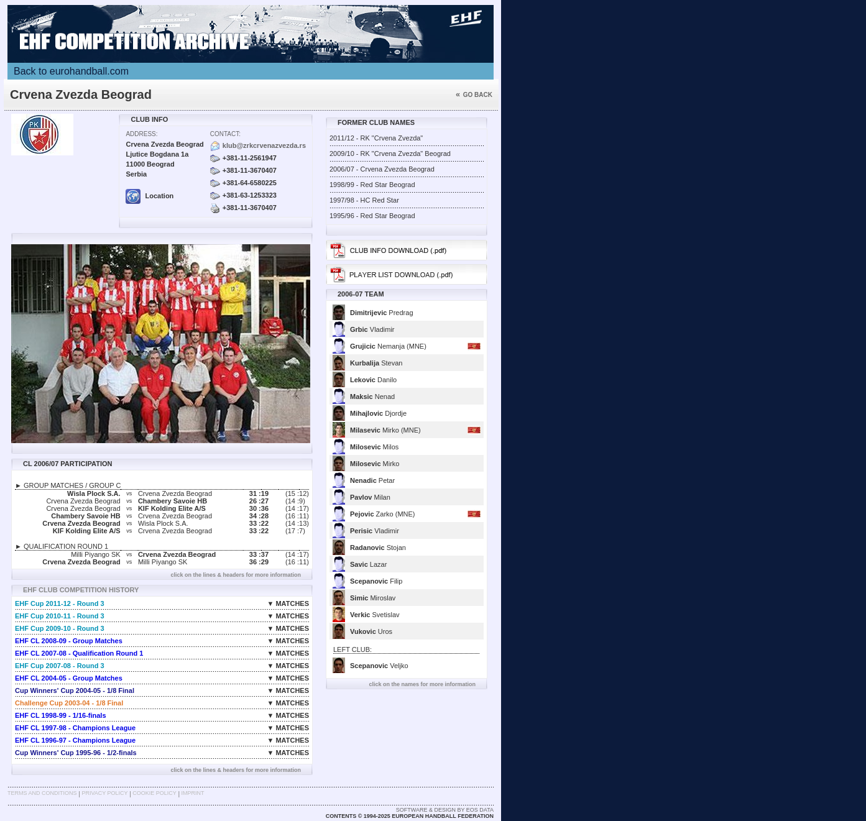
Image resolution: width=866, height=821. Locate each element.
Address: (141, 134)
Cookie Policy (154, 793)
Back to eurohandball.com (71, 71)
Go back (474, 94)
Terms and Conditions (42, 793)
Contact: (225, 134)
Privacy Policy (104, 793)
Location (149, 196)
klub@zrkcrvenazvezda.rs (264, 145)
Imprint (193, 793)
